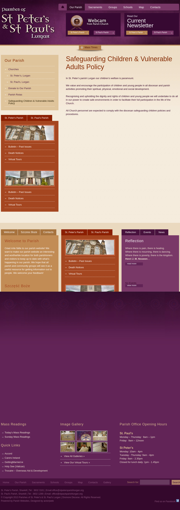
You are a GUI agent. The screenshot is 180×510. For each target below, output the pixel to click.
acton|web (49, 501)
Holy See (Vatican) (14, 466)
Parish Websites (21, 501)
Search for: (133, 482)
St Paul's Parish (160, 32)
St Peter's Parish (136, 32)
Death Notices (16, 153)
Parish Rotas (15, 94)
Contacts (155, 7)
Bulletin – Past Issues (19, 146)
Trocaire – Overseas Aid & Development (26, 470)
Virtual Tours (15, 159)
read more (131, 263)
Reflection (130, 232)
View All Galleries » (74, 456)
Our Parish (76, 7)
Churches (13, 69)
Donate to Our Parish (19, 88)
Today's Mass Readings (17, 432)
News (162, 232)
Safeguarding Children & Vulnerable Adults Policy (31, 102)
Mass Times (91, 47)
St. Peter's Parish (14, 117)
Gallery (107, 482)
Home (6, 482)
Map (141, 7)
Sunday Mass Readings (17, 436)
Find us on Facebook (167, 501)
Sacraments (95, 7)
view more (131, 285)
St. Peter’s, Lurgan (20, 75)
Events (147, 232)
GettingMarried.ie (14, 462)
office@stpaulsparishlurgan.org (67, 494)
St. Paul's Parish (39, 117)
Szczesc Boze (29, 232)
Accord (8, 453)
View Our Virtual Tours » (77, 462)
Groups (113, 7)
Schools (128, 7)
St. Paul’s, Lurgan (19, 82)
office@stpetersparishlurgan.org (68, 490)
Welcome (9, 232)
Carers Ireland (12, 458)
